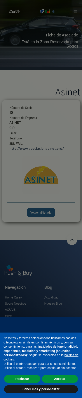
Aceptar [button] (59, 379)
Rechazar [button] (22, 379)
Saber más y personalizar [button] (41, 389)
